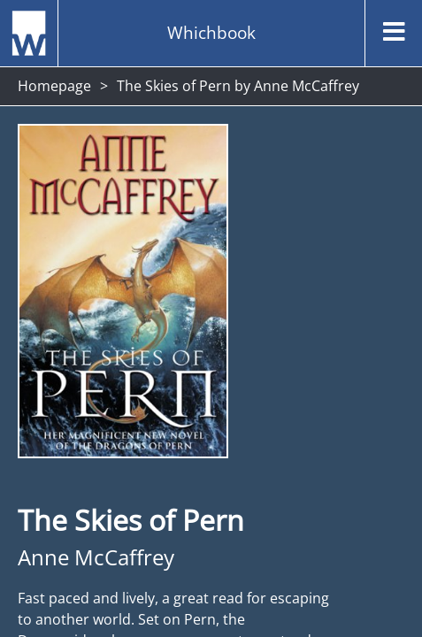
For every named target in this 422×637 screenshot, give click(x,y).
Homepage (54, 86)
